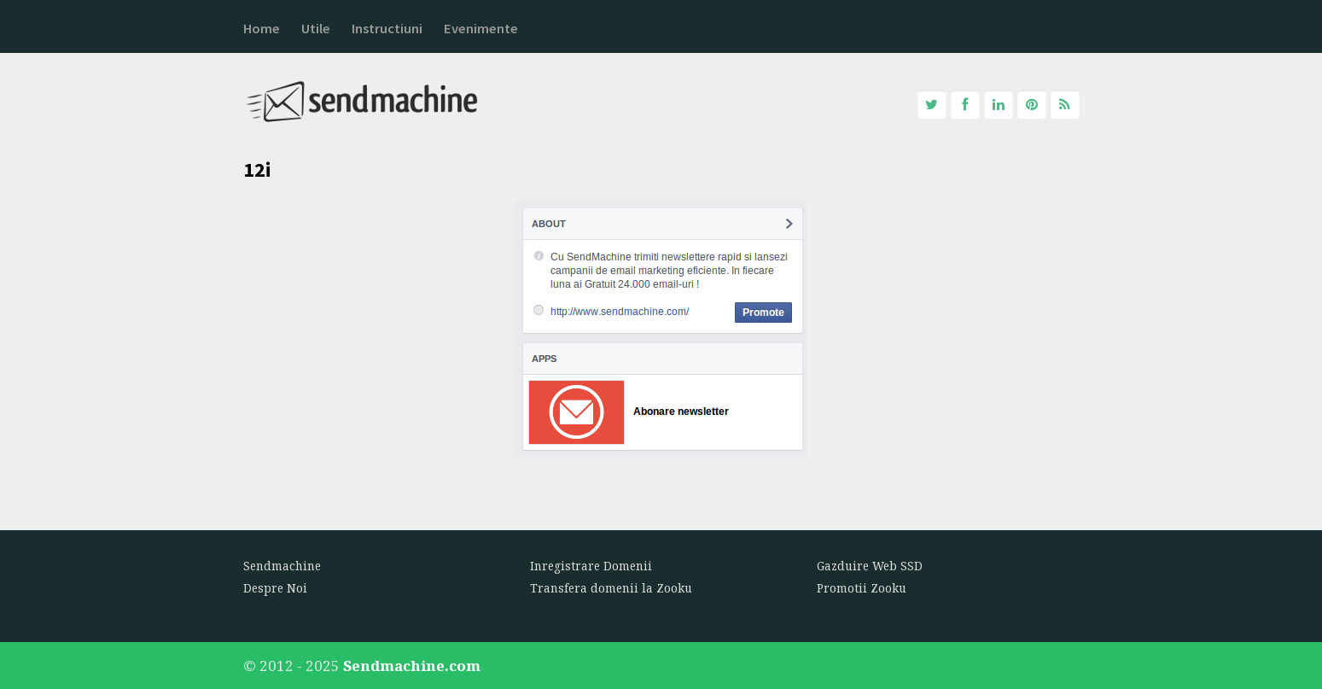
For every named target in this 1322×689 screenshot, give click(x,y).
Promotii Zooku (861, 588)
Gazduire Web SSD (870, 566)
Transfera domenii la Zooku (611, 588)
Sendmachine (282, 566)
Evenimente (481, 29)
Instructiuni (387, 29)
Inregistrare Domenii (591, 566)
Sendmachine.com (411, 665)
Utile (315, 29)
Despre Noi (275, 588)
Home (261, 29)
